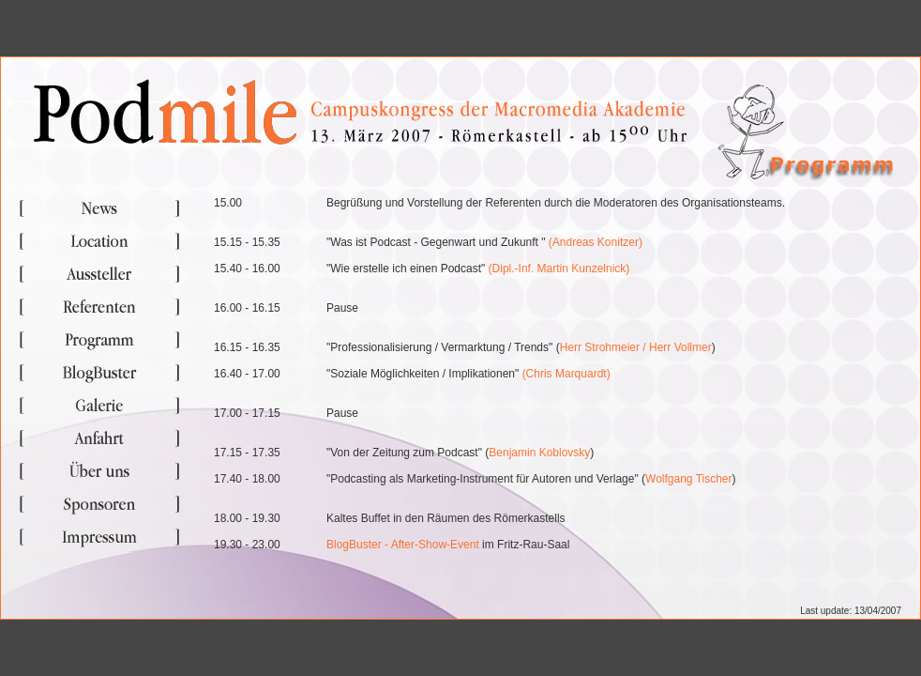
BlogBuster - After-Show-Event (402, 544)
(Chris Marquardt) (566, 373)
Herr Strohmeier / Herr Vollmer (636, 347)
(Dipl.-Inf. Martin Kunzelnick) (559, 268)
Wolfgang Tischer (688, 478)
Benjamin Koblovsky (539, 452)
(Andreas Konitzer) (595, 242)
